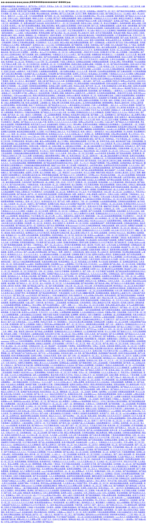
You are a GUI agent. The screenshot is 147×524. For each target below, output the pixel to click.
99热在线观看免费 (97, 83)
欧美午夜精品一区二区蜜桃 (83, 490)
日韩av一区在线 (99, 346)
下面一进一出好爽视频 (89, 201)
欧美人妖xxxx (118, 88)
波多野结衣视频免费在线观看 (79, 476)
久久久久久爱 (131, 55)
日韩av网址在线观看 (119, 134)
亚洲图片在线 (53, 204)
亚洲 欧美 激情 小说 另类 (71, 353)
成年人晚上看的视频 (19, 218)
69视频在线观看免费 (100, 62)
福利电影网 (123, 218)
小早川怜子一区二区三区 (75, 344)
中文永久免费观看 (54, 452)
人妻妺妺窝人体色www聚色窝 (68, 95)
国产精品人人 (134, 440)
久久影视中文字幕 (89, 464)
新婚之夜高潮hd (48, 26)
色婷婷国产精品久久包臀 (86, 21)
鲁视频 (78, 341)
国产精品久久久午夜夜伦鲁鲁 (128, 122)
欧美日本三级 (81, 235)
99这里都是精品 (67, 16)
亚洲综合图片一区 (30, 240)
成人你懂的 (50, 182)
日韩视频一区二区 (102, 64)
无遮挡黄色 (134, 136)
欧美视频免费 (32, 293)
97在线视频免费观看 (81, 136)
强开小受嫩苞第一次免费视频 (43, 144)
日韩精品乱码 (136, 245)
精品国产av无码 (130, 269)
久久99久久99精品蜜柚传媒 (127, 67)
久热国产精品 (79, 370)
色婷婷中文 (78, 295)
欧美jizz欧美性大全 (114, 40)
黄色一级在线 (19, 35)
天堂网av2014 (94, 175)
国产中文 (42, 353)
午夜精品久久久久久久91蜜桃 (105, 18)
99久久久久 (121, 233)
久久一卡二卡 (11, 288)
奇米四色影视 (10, 76)
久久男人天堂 (98, 341)
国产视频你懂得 (85, 363)
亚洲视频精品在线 (104, 189)
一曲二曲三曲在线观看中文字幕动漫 (97, 146)
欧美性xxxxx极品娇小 (97, 235)
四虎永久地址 (86, 23)
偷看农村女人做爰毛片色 (75, 93)
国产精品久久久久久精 (55, 81)
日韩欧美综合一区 (107, 300)
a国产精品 (12, 160)
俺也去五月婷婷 (76, 177)
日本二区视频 (137, 421)
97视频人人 (117, 399)
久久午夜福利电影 (116, 182)
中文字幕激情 (52, 423)
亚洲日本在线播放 (90, 124)
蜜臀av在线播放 (115, 433)
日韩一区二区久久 (49, 418)
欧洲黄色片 (16, 423)
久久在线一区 (32, 170)
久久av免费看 (34, 322)
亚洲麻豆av (26, 305)
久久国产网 (75, 218)
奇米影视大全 (42, 380)
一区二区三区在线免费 (70, 23)
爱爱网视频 (105, 187)
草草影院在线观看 (8, 194)
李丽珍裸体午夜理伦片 (33, 389)
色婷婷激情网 (125, 23)
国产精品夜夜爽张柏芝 (48, 293)
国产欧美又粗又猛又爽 (13, 209)
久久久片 (94, 228)
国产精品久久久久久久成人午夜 (54, 112)
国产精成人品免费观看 (99, 136)
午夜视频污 (6, 423)
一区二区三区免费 (39, 433)
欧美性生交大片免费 (109, 259)
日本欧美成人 (7, 95)
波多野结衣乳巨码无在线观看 (116, 165)
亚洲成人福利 (54, 86)
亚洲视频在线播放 (73, 81)
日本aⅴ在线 (105, 197)
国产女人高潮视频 (46, 213)
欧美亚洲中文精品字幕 (80, 115)
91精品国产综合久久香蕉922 (25, 339)
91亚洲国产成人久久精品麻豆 (35, 74)
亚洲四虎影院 (132, 213)
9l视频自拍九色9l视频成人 (109, 124)
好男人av (14, 341)
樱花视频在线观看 (19, 478)
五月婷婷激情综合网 (126, 47)
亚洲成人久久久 (65, 124)
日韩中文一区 (140, 40)
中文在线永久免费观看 (15, 384)
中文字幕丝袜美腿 (114, 76)
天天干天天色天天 (90, 59)
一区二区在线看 (51, 230)
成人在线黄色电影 (22, 144)
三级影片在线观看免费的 (124, 95)
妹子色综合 (49, 303)
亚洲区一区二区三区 (40, 59)
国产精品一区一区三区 (48, 281)
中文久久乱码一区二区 (98, 418)
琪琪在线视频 (119, 384)
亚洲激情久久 (13, 187)
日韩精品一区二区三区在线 (111, 204)
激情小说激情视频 (85, 18)
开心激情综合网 (132, 384)
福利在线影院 (7, 33)
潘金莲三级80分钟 (122, 103)
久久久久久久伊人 (31, 254)
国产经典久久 (121, 428)
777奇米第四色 (24, 334)
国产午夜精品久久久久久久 (15, 452)
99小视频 (71, 112)
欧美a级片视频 (120, 33)
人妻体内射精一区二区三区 (134, 409)
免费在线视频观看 (69, 18)
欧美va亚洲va (76, 103)
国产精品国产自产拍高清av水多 (25, 91)
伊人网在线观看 (95, 358)
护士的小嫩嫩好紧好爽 (62, 160)
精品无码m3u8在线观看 (65, 327)
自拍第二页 (98, 23)
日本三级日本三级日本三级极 (110, 160)
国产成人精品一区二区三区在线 (64, 33)
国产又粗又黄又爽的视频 (12, 74)
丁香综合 (123, 238)
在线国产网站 (23, 483)
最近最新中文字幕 (124, 406)
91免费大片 (68, 76)
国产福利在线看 (78, 449)
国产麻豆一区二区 (39, 401)
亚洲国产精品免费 (19, 98)
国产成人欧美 (61, 100)
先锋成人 (129, 170)
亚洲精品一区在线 (112, 474)
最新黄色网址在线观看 (119, 250)
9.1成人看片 (122, 336)
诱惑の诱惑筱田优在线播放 (44, 95)
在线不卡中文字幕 (92, 144)
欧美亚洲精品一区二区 (28, 129)
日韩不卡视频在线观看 (22, 476)
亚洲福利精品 (6, 79)
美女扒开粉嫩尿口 (111, 23)
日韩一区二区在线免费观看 (52, 67)
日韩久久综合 (135, 344)
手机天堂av (140, 192)
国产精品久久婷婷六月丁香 (96, 370)
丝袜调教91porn (76, 151)
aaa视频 (134, 368)
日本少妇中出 (11, 363)
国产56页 (97, 81)
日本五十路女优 (127, 100)
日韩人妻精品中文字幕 (101, 303)
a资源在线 (59, 368)
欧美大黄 (114, 430)
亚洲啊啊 (75, 315)
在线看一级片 (95, 298)
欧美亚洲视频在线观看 (67, 139)
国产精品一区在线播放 (33, 370)
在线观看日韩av (89, 16)
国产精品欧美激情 (119, 168)
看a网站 (16, 122)
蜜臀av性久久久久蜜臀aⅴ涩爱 (70, 486)
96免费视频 (74, 197)
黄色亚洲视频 (91, 498)
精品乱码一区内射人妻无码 (117, 173)
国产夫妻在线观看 (56, 286)
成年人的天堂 (121, 226)
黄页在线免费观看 (107, 185)
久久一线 (100, 269)
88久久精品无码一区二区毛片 (86, 445)
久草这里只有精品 (118, 197)
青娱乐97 (66, 173)
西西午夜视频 (53, 129)
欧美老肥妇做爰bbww (69, 57)
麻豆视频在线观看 (13, 182)
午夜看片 (75, 413)
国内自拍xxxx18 (92, 515)
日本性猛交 (98, 209)
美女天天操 (140, 380)
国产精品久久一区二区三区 (70, 238)
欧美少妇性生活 (18, 233)
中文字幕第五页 (73, 132)
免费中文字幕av (15, 257)
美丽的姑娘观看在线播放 (65, 21)
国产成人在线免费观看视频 (92, 170)
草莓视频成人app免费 (137, 481)
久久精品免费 (65, 254)
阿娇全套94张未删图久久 (39, 397)
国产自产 (57, 18)
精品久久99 (64, 204)
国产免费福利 (41, 204)
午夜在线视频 (82, 435)
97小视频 (69, 481)
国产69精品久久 (68, 341)
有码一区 (20, 495)
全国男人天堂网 (32, 173)
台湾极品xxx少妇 (47, 478)
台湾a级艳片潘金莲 (44, 160)
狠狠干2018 (61, 28)
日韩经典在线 (78, 252)
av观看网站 (69, 264)
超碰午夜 (24, 47)
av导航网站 (77, 447)
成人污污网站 (63, 141)
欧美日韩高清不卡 (52, 23)
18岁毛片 (87, 505)
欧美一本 (52, 322)
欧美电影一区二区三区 (15, 62)
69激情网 (84, 211)
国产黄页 (27, 245)
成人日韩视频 (122, 52)
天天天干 (70, 182)
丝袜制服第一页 (115, 262)
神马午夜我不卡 (59, 223)
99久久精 (78, 59)
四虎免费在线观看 (112, 38)
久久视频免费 (97, 127)
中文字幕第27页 (37, 216)
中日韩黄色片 (41, 42)
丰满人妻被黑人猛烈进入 (96, 194)
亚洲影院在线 (118, 146)
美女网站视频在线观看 (131, 252)
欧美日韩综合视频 (56, 380)
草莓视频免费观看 (22, 124)
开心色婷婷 (128, 132)
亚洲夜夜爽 (14, 324)
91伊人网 (119, 291)
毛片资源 (104, 100)
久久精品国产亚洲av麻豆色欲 (36, 38)
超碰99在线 (30, 197)
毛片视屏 (39, 242)
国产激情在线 (131, 486)
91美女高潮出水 (41, 510)
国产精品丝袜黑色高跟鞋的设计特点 (58, 163)
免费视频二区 (138, 221)
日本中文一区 (38, 187)
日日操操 (90, 449)
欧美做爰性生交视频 (10, 358)
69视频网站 (96, 278)
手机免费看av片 (90, 397)
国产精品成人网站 (102, 283)
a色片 (60, 76)
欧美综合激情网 (69, 180)
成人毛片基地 (105, 228)
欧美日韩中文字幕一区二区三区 (58, 334)
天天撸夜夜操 (29, 380)
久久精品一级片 (130, 14)
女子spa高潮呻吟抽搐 (135, 305)
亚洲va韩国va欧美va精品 (115, 305)
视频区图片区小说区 (96, 14)
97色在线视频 (39, 507)
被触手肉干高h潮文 (112, 206)
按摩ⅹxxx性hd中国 (128, 81)
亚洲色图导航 (100, 76)
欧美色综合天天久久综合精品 (34, 139)
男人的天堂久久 (33, 517)
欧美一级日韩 (49, 79)
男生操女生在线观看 (94, 28)
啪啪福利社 (52, 139)
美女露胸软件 (139, 132)
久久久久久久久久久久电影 (66, 122)
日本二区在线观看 (100, 363)
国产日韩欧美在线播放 (76, 148)
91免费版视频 (65, 312)
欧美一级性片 (86, 132)
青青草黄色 (140, 457)
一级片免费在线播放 (67, 71)
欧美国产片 (105, 413)
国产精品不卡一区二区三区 (40, 206)
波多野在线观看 (16, 100)
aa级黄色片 (21, 71)
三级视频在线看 (37, 334)
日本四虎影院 (85, 303)
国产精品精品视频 (102, 238)
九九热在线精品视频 (18, 163)
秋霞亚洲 (121, 476)
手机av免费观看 (112, 163)
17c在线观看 (119, 55)
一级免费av (34, 52)
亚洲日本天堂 (80, 329)
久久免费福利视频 (46, 170)
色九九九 (49, 440)
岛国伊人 (31, 204)
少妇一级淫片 (25, 115)
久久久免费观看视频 (10, 315)
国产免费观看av (105, 91)
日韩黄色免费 (49, 327)
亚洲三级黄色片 (121, 117)
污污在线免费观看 (36, 16)
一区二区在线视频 (89, 247)
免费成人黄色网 (16, 38)
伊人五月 (83, 192)
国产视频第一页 (44, 276)
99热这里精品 (104, 469)
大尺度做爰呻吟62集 (123, 35)
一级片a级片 (87, 81)
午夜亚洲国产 (78, 187)
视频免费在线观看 (30, 257)
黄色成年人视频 (32, 141)
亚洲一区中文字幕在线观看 (101, 33)
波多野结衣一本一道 (14, 380)
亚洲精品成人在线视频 (78, 250)
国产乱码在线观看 (51, 57)
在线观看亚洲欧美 (50, 486)
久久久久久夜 (89, 120)
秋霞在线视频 (18, 454)
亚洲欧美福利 (68, 59)
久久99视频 (37, 486)
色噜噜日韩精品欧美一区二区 (52, 11)
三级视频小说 (45, 103)
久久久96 (8, 498)
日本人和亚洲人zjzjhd (80, 40)
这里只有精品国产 (105, 21)
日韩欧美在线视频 (32, 112)
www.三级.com (34, 136)
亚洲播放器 (14, 471)
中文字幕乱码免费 (11, 278)
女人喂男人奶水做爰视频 (55, 148)
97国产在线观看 (30, 259)
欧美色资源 (104, 515)
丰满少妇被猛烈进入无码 (112, 86)
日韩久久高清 (130, 158)
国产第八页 (100, 139)
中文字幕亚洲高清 (95, 192)
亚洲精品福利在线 (130, 262)
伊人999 (9, 409)
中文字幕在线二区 (123, 139)
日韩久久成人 (13, 18)
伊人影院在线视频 (81, 83)
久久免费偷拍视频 (9, 117)
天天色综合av (35, 382)
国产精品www (25, 59)
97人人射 (69, 348)
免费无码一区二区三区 (58, 211)
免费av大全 (108, 486)
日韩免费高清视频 (13, 344)
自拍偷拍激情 (81, 291)
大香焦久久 (90, 404)
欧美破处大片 (11, 235)
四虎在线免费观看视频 (85, 47)
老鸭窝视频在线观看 (74, 310)
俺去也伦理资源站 (137, 120)
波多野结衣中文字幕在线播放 (18, 148)
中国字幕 (79, 505)
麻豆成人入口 (137, 228)
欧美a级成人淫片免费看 (98, 74)
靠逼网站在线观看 (42, 264)
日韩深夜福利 (65, 421)
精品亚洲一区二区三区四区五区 (24, 271)
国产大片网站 (52, 47)
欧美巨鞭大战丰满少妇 (31, 175)
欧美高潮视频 (21, 462)
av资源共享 (110, 42)
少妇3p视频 (138, 351)
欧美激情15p (37, 493)
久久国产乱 (28, 180)
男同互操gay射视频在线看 (55, 324)
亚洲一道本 (62, 356)
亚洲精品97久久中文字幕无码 (22, 28)
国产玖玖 (119, 42)
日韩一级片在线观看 (49, 136)
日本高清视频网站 (26, 341)
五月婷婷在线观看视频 (106, 93)
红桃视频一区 (45, 257)
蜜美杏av (142, 91)
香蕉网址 (52, 512)
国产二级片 (118, 454)
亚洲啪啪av (124, 120)
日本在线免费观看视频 (72, 199)
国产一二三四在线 (24, 158)
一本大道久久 (54, 510)
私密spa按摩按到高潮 (50, 307)
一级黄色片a (118, 91)
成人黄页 (40, 351)
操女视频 (12, 283)
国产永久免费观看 (116, 334)
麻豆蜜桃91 (131, 233)
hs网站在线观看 (75, 52)
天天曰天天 (137, 35)
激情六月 (12, 16)
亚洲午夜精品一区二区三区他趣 (89, 327)
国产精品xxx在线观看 (32, 269)
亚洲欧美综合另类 (134, 288)
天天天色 (90, 471)
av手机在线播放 (53, 353)
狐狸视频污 (18, 151)
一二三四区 (19, 33)
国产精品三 (53, 252)
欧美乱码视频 (22, 105)
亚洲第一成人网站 (64, 127)
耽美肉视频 (93, 91)
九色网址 (116, 423)
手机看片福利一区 (25, 510)
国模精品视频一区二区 (108, 445)
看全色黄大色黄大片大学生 (62, 375)
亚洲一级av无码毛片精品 (84, 348)
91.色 (73, 293)
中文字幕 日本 (65, 447)
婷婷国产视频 (31, 384)
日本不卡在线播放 (38, 107)
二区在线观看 (135, 235)
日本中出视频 (85, 69)
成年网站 (55, 14)
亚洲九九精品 (10, 177)
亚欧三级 (41, 81)
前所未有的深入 (77, 144)
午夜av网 (99, 490)
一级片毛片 (82, 88)
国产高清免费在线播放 (31, 26)
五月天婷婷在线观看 (66, 437)
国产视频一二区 (97, 115)
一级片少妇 (43, 91)
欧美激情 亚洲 (102, 375)
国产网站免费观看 (25, 250)
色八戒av (91, 30)
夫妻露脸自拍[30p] (43, 466)
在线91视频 (57, 146)
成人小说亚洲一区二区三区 (107, 151)
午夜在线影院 (64, 293)
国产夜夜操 (52, 247)
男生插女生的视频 (108, 175)
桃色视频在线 (67, 209)
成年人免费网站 (56, 498)
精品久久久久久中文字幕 (99, 437)
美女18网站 (37, 305)
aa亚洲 (119, 26)
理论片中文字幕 (130, 462)
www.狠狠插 (107, 81)
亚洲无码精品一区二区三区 (63, 235)
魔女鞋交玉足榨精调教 (114, 269)
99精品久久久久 (10, 206)
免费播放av (102, 281)
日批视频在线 (25, 433)
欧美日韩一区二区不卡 (135, 189)
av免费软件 (141, 11)
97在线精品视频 (63, 218)
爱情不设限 (75, 189)
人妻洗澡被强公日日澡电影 (90, 57)
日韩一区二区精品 (46, 271)
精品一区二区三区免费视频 (60, 91)
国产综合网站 (69, 416)
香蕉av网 (55, 103)
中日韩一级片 (100, 245)
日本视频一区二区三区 (52, 199)
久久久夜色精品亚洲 (76, 409)
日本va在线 (17, 493)
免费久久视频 (100, 257)
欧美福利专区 (45, 462)
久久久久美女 (134, 165)
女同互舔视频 (44, 339)
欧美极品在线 (86, 266)
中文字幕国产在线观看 (105, 271)
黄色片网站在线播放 (12, 515)
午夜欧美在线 (27, 168)
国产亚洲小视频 (63, 144)
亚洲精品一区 (85, 197)
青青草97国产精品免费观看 (28, 11)
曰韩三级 (19, 180)
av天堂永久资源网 (127, 105)
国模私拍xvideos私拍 (22, 401)
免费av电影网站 (137, 50)
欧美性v (51, 122)
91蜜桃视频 (9, 112)
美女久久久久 (6, 445)
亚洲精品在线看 (119, 254)
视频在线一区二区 (64, 406)
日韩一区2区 (61, 182)
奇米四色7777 (56, 180)
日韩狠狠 (75, 254)
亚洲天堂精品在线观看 (136, 30)
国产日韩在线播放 (95, 440)
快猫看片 (17, 372)
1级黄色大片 (85, 127)
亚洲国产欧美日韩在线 (30, 392)
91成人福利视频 (77, 339)
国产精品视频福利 (130, 471)
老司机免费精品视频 (59, 50)
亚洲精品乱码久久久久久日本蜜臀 (96, 230)
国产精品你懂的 (87, 283)
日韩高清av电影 (7, 307)
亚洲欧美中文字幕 (107, 52)
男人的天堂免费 (38, 336)
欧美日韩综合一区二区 (79, 156)
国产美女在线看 (84, 55)
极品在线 (82, 35)
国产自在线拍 (102, 334)
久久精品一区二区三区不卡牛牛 (67, 170)
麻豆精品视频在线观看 (26, 132)
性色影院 (50, 372)
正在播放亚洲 (127, 124)
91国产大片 (82, 206)
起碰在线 (110, 346)
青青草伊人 (19, 112)
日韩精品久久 (84, 274)
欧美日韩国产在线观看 (107, 240)
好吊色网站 (79, 129)
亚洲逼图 (19, 291)
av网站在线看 (17, 387)
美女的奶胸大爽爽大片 (76, 28)
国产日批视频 (28, 55)
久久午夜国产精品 (22, 30)
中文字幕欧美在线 (51, 425)
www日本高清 (48, 21)
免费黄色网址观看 (56, 88)
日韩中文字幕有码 (70, 387)
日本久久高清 (114, 281)
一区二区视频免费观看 (52, 115)
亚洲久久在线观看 (124, 394)
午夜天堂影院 (32, 71)
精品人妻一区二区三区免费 (88, 519)
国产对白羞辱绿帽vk (51, 305)
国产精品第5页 (120, 242)
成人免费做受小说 (15, 389)
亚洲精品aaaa (107, 79)
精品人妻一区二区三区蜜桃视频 (24, 50)
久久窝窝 (40, 132)
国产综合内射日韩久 (18, 185)
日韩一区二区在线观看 (49, 62)
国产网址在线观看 (106, 117)
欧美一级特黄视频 (130, 26)
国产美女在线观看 (40, 476)
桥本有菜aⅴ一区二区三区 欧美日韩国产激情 (120, 199)
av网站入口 (33, 93)
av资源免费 (22, 117)
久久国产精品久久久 (37, 47)
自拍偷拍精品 (38, 156)
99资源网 (52, 74)
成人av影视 (74, 233)
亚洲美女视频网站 (74, 469)
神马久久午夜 (19, 197)
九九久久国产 (61, 30)
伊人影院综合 (70, 88)
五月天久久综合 (133, 211)
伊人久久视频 (89, 173)
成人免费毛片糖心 (138, 115)
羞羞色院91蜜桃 (121, 348)
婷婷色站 (97, 317)
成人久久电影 (119, 189)
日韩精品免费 (99, 322)
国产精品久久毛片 (138, 502)
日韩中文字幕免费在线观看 (23, 42)
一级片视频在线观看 (19, 382)
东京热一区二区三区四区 (120, 50)
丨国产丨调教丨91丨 (69, 305)
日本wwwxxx (124, 151)
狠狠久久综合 (38, 18)
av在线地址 (62, 351)
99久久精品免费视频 (113, 132)
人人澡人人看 (22, 16)
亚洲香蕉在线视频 (101, 50)
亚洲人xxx (42, 129)
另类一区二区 (131, 276)
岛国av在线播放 (82, 437)
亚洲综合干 (114, 307)
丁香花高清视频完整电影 (45, 28)
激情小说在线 (91, 252)
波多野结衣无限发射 (117, 288)
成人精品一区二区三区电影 (16, 346)
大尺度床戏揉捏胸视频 (114, 158)
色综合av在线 (79, 86)
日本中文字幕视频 (62, 271)
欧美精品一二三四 (95, 67)
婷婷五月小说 (10, 120)
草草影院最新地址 (27, 242)
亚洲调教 (62, 69)
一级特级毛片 (99, 132)
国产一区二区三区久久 (54, 245)
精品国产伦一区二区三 (106, 11)
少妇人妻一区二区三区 (113, 192)
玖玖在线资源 (73, 69)
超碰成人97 (6, 93)
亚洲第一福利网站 (99, 392)
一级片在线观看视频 (92, 310)
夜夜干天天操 (85, 254)
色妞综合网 (96, 459)
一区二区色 (49, 430)
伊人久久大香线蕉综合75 (133, 76)
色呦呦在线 (96, 55)
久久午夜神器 (27, 394)
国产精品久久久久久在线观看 (16, 88)
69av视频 (52, 406)
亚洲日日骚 (34, 146)
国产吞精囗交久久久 (113, 14)
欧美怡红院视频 (134, 83)
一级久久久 (114, 105)
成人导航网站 (77, 185)
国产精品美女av (123, 115)
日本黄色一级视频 (88, 189)
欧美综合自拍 (42, 105)
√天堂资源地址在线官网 (103, 286)
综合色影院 (112, 500)
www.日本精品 (67, 83)
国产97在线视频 (127, 274)
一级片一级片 (22, 120)
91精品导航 (104, 59)
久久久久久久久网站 (21, 79)
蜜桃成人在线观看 (8, 11)
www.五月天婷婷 (83, 79)
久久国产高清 (78, 160)
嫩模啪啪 (88, 129)
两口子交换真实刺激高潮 (53, 300)
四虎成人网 (69, 38)
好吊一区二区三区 (115, 329)
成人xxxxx (31, 247)
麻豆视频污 (100, 502)
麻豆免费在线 (102, 433)
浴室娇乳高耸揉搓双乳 (33, 327)
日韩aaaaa (73, 221)
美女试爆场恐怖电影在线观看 (55, 319)
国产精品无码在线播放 (126, 11)
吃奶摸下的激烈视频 (61, 315)
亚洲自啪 (22, 266)
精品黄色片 (49, 228)
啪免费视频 (86, 401)
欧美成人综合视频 (29, 276)
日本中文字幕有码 (14, 240)
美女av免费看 (77, 334)
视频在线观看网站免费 (26, 351)
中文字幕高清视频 (91, 185)
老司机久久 (89, 187)
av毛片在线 (111, 245)
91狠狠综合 (111, 502)
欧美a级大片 (130, 146)
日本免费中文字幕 (19, 93)
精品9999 (74, 274)
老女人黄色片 (88, 377)
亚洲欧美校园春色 (70, 242)
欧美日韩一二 (135, 38)
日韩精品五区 (114, 274)
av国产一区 (68, 404)
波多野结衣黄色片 (90, 98)
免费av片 (105, 250)
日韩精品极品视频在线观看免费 (26, 153)
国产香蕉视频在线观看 (13, 245)
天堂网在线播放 (88, 433)
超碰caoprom (26, 486)
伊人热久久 (44, 151)
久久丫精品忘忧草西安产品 (55, 394)
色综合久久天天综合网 (54, 187)
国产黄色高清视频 (64, 74)
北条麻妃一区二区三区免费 (37, 211)
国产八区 (95, 26)
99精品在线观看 (108, 226)
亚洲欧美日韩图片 (62, 40)
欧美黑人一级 (15, 26)
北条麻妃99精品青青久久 (92, 319)
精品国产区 (139, 476)
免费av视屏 (127, 221)
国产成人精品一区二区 (33, 100)
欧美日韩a (8, 394)
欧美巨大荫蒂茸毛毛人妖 (60, 397)
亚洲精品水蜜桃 (111, 440)
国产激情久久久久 (124, 331)
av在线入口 (60, 310)
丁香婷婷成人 (134, 194)
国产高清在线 (91, 160)
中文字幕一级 (93, 141)
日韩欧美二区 (45, 146)
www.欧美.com (12, 57)
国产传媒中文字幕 (55, 433)
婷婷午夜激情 (25, 18)
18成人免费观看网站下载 (14, 103)
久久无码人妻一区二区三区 (38, 98)
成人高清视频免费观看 (111, 57)
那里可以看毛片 (45, 83)
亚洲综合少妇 (38, 45)
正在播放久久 (129, 192)
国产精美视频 (114, 404)
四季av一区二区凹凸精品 (44, 288)
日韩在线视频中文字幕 (38, 88)
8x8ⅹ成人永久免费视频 (116, 129)
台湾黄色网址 (43, 358)
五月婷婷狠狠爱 (123, 245)
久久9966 (78, 16)
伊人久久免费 (11, 250)
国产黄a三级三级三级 (82, 168)
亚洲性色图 (43, 377)
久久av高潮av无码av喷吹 (94, 295)
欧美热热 (44, 416)
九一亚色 (127, 421)
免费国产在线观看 (135, 226)
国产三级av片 (116, 377)
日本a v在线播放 (25, 110)
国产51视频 (105, 45)
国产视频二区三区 (11, 421)
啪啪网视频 (121, 30)
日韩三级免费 (24, 360)
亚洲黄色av (46, 110)
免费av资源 (47, 464)
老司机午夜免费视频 (72, 245)
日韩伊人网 (6, 478)
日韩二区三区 (25, 464)
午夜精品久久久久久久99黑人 (65, 55)
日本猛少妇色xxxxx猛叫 (80, 228)
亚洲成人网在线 (14, 139)
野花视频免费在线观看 (119, 136)
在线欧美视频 (94, 250)
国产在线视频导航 (31, 151)
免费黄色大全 (27, 69)
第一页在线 (25, 278)
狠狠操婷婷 (9, 488)
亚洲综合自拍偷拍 (91, 177)
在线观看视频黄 (134, 498)
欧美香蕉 (132, 209)
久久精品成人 (107, 454)
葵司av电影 (134, 339)
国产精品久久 (105, 519)
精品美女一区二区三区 (94, 406)
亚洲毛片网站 (36, 356)
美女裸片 (36, 67)
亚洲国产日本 (115, 452)
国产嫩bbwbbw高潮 (33, 21)
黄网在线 (72, 519)
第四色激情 (119, 16)
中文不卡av (95, 110)
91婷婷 (59, 242)
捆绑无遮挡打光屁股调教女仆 (98, 411)
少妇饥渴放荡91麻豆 (85, 139)
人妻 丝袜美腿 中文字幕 (131, 110)
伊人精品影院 (91, 240)
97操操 (30, 507)
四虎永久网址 (121, 185)
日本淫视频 (65, 103)
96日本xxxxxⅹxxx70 (98, 221)
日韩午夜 (40, 303)
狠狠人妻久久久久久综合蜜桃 (46, 363)
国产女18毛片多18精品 (125, 319)
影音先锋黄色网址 (109, 148)
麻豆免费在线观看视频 (79, 42)
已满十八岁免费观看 (99, 105)
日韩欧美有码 (65, 185)
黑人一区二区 (19, 238)
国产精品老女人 (44, 295)
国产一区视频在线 (97, 42)
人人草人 (59, 216)
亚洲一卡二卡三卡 (81, 163)
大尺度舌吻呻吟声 (70, 35)
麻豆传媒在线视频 (56, 38)
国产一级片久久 (10, 300)
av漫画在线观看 (108, 317)
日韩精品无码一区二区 (38, 346)
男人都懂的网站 (24, 437)
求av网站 (20, 76)
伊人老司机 (121, 107)
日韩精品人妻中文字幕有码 (127, 317)
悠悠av (8, 91)
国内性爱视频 (115, 252)
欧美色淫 (42, 127)
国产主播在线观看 (124, 71)
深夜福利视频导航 (48, 517)
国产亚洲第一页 (12, 47)
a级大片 (57, 298)
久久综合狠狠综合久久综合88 (92, 312)
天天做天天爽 (6, 274)
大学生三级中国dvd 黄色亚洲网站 (114, 401)
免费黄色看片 (112, 339)
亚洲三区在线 (10, 71)
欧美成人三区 (109, 67)
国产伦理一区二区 (93, 86)
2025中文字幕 (112, 478)
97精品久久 (9, 365)
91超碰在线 (126, 397)
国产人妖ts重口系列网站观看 (46, 69)
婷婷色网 (113, 515)
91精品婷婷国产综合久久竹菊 (44, 437)
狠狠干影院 (100, 173)
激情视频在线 (79, 404)
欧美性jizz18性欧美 (30, 312)
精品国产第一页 (27, 310)
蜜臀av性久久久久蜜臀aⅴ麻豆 (31, 57)
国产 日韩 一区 (89, 271)
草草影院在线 (33, 462)
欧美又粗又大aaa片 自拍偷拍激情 (44, 124)
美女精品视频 (44, 50)
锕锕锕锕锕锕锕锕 (34, 163)
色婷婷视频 (89, 339)
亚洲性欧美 (137, 153)
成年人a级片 (67, 495)
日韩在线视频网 (117, 382)
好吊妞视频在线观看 (66, 336)
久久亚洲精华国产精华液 (93, 331)
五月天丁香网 (81, 14)
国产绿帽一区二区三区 (83, 209)
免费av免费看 (79, 382)
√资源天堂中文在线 (91, 52)
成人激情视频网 (115, 266)
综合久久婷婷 (127, 57)
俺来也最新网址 (113, 387)
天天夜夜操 (141, 209)
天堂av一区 (83, 372)
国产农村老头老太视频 (59, 177)
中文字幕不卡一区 (80, 358)
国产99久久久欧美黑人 (50, 189)
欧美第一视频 (21, 286)
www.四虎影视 (12, 216)
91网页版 (123, 194)
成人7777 (37, 110)
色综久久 (77, 375)
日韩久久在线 (113, 194)
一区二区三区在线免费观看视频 (109, 216)
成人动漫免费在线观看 (44, 40)
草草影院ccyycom (32, 62)
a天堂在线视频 (58, 344)
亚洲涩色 (130, 69)
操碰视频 (75, 312)
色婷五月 (116, 81)
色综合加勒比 (47, 269)
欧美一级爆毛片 (10, 437)
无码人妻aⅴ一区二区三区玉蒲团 (81, 153)
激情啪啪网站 (108, 103)
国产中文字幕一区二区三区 (111, 421)
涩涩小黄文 (116, 437)
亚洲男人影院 (67, 86)
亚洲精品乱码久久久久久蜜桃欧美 (90, 112)
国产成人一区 (49, 117)
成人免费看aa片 (78, 471)
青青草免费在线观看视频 (37, 266)
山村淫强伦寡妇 (96, 165)
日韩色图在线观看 (52, 209)
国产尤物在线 (55, 59)
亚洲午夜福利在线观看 (120, 187)
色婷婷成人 (110, 139)
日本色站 (112, 233)
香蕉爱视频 (51, 127)
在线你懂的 (121, 211)
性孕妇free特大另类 (97, 387)
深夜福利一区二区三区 (130, 28)
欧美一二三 (6, 134)
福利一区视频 (114, 100)
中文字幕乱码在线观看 (71, 464)
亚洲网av (138, 18)
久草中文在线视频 (117, 59)
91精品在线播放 (31, 33)
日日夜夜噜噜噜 (110, 127)
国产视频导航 (77, 45)
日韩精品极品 (15, 447)
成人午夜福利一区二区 (34, 221)
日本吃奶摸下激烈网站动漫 (33, 182)
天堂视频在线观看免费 (60, 339)
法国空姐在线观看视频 (17, 399)
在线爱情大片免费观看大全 (113, 276)
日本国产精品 (85, 278)
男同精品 (66, 115)
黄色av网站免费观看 (16, 21)
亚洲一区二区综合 (19, 134)
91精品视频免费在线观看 (30, 262)
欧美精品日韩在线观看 (123, 79)
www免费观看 (37, 79)
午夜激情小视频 (57, 93)
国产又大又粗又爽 (67, 14)
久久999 (76, 127)
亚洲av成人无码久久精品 (20, 317)
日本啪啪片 (100, 365)
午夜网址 (96, 197)
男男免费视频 (128, 62)
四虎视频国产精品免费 (107, 353)
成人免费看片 (64, 401)
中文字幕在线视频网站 (126, 341)
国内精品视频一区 (123, 507)
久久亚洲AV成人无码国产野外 (13, 293)
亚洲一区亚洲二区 (105, 397)
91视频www (74, 211)
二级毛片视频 (110, 341)
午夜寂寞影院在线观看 (104, 35)
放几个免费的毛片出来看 (84, 213)
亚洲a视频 (111, 153)
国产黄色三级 (19, 295)
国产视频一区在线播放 (43, 250)
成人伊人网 (49, 216)
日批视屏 (134, 500)
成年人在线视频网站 (41, 375)
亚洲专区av (41, 226)
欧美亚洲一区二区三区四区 (78, 223)
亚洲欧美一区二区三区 (120, 228)
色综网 (78, 317)
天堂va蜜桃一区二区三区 (134, 442)
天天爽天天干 (109, 319)
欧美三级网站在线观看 (136, 278)
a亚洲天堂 (93, 156)
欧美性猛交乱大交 (49, 201)
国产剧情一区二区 (52, 16)
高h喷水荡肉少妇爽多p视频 (82, 64)
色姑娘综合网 (19, 409)
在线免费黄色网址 (114, 221)
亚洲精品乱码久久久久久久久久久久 (110, 213)
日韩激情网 (6, 42)
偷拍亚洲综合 (24, 216)
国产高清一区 (13, 115)
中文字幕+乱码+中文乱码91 (12, 67)
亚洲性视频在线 (64, 194)
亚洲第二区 (89, 134)
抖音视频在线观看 (61, 250)
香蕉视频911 (62, 322)
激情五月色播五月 (126, 18)
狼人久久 (23, 136)
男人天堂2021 (134, 134)
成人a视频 (136, 98)
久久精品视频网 (7, 192)
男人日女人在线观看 (105, 16)
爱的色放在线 (131, 182)
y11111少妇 (50, 45)
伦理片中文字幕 (92, 204)
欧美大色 (132, 336)
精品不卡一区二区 (74, 512)
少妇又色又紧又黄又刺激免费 (123, 469)
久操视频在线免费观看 (48, 71)
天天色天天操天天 (59, 257)
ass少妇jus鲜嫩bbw (130, 413)
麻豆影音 (20, 40)
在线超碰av (91, 11)
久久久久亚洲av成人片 (74, 134)
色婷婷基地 (65, 189)
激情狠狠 (68, 187)
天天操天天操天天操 (98, 425)
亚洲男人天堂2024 (80, 74)
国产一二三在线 (32, 409)
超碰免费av (127, 160)
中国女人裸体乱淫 (67, 62)
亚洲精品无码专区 (30, 213)
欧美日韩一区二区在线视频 (109, 247)
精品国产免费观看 (97, 163)
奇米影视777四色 (47, 153)
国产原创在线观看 (123, 153)
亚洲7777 (95, 421)
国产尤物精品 (19, 440)
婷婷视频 (114, 238)
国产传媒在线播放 (17, 173)
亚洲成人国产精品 (121, 21)
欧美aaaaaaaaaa (72, 226)
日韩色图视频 (137, 141)
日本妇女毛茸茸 (50, 356)
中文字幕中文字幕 (110, 351)
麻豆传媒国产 (31, 81)
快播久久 (5, 173)
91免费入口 (68, 329)
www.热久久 (120, 517)
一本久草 (139, 216)
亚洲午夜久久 (19, 368)
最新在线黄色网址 (20, 146)
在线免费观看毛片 (103, 423)
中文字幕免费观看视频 (79, 418)
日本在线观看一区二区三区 (54, 192)
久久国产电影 (57, 399)
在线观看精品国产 (97, 223)
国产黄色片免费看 (58, 500)
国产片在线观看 (95, 211)
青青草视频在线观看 (50, 175)
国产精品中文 (93, 88)
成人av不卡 (44, 52)
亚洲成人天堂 (30, 76)
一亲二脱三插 (81, 416)
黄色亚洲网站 (21, 490)
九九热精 (121, 170)
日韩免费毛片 (81, 175)
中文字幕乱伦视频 (74, 98)
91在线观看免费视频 (108, 201)
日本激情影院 (88, 76)
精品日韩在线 (89, 151)
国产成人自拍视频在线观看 (98, 430)
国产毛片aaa (139, 170)
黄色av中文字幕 (58, 110)
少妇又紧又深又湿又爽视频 (12, 223)
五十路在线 (32, 127)
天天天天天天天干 (126, 230)
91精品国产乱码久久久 (11, 505)
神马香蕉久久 (107, 55)
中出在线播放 (140, 62)
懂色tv (97, 187)
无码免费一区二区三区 (33, 223)
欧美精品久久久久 (56, 134)
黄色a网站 (77, 124)
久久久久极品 (33, 478)
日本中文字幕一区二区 (14, 230)
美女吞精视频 (122, 493)
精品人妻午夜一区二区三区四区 (47, 168)
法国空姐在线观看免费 (131, 310)
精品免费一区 (129, 454)
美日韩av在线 (95, 79)
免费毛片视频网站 (11, 59)
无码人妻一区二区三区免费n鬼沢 (75, 298)
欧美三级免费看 (89, 512)
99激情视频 (54, 238)
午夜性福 (28, 67)
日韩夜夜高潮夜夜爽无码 (37, 134)
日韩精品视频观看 (61, 384)
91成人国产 (110, 122)
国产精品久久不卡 (67, 175)
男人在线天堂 (83, 33)
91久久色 (28, 495)
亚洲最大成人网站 (38, 274)
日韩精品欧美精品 (131, 223)
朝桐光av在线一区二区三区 (126, 346)
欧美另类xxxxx (140, 93)
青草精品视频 (44, 33)
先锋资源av (30, 40)
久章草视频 (14, 242)
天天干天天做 (137, 416)
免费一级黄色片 (79, 194)
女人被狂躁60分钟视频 (71, 146)
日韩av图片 (6, 454)
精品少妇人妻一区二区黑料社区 (115, 298)
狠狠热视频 (90, 216)
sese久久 (45, 177)
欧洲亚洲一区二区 (48, 64)
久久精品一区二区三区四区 (36, 406)
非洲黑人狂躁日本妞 (89, 488)
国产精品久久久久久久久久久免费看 (125, 389)
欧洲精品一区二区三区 (58, 52)
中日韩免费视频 (63, 64)
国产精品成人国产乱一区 (27, 194)
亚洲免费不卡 (76, 271)
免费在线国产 (26, 45)
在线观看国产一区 (102, 377)
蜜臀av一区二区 (61, 221)
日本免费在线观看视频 (106, 71)
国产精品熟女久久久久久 (34, 209)
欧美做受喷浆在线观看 (65, 79)
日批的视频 (122, 312)
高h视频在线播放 (38, 278)
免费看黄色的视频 (102, 134)
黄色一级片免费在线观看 (106, 47)
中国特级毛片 (43, 35)
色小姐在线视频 (28, 344)
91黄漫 (87, 45)
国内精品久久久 (14, 276)
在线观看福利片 (78, 478)
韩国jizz (17, 488)
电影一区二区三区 (94, 344)
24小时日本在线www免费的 (134, 257)
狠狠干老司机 (34, 120)
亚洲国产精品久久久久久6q (85, 107)
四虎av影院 (92, 416)
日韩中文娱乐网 (83, 26)
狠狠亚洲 (27, 493)
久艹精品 (133, 45)
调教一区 (17, 69)
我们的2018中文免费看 (19, 52)
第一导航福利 (100, 339)
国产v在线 (124, 38)
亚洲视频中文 (128, 40)
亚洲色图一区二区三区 (130, 423)
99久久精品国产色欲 (119, 45)
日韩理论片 (124, 339)
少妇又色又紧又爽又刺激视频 (81, 322)
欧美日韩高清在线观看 (47, 194)
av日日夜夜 (97, 69)
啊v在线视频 (83, 510)
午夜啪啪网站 (88, 238)
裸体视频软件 (67, 168)
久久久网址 (99, 122)
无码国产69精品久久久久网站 (16, 348)
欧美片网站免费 (115, 177)
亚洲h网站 (56, 341)
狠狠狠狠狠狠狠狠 (38, 360)
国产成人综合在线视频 (26, 160)
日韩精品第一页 (37, 148)
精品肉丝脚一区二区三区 (127, 358)
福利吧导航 (41, 247)
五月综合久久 (106, 356)
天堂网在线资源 (18, 141)
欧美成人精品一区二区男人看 (53, 120)
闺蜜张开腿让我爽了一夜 (133, 291)
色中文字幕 (112, 481)
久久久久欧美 (53, 42)
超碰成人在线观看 (43, 344)
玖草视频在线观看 (63, 45)
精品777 (32, 105)
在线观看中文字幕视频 (108, 98)
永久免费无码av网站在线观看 (54, 469)
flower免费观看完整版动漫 (52, 329)
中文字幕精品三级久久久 (55, 132)
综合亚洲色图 (44, 93)
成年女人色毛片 (23, 107)
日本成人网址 (115, 62)
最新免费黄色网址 (52, 156)
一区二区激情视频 (8, 158)
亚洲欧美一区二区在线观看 (86, 182)
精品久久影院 (132, 33)
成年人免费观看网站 (43, 55)
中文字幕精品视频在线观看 (113, 459)
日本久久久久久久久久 (63, 213)
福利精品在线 (11, 266)
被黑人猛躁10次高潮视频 (66, 26)
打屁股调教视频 (115, 363)
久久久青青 (73, 100)
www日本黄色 (77, 173)
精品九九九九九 (55, 416)
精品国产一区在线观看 (57, 346)
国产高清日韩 (61, 117)
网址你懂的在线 (43, 14)
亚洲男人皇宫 (52, 336)
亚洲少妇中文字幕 (137, 64)
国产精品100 (137, 163)
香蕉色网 (93, 71)
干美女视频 (135, 375)
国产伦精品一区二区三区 (75, 11)
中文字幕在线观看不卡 (77, 30)
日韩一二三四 (121, 209)
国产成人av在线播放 (112, 490)
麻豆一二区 (57, 173)
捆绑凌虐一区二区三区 (45, 197)
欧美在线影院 (110, 295)
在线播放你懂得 (87, 218)
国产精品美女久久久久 (57, 105)
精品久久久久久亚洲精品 (106, 30)
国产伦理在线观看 (41, 180)
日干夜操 (79, 38)
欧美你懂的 (62, 409)
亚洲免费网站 (45, 235)
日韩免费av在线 (44, 399)
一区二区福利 (131, 59)
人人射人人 (93, 442)
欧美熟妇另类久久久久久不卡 (81, 50)
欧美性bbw (37, 177)
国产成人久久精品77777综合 (128, 327)
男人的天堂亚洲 (74, 319)
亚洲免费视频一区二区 (99, 452)
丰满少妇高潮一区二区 (49, 185)
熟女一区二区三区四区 (106, 107)
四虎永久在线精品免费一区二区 (118, 365)
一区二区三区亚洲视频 (125, 175)
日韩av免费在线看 (131, 42)
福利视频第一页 (16, 23)
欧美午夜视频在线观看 (59, 151)
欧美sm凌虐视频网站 (117, 418)
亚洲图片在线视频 (8, 132)
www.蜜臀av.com (126, 351)
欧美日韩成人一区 (106, 488)
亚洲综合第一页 (34, 418)
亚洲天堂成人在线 (107, 141)
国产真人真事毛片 (49, 445)
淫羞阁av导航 (110, 312)
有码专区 (78, 76)
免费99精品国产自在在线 (34, 23)
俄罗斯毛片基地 (37, 30)
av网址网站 (50, 30)
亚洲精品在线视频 (83, 62)
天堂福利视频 (118, 447)
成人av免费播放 (123, 502)
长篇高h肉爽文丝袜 (112, 28)
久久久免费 (27, 156)
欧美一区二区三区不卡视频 (24, 14)
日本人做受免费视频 (51, 493)
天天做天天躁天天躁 (74, 120)
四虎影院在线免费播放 (38, 86)
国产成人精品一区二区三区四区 (75, 259)
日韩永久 (132, 185)
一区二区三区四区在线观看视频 (89, 517)
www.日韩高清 (106, 144)
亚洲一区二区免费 (68, 165)
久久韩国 (48, 18)
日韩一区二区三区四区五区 (29, 64)
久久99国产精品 (130, 91)
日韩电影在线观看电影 (101, 168)
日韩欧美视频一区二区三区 (129, 148)
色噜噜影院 (86, 158)
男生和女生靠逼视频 (72, 158)
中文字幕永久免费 (9, 64)
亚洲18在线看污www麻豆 (116, 83)
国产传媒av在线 (124, 98)
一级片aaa (15, 262)
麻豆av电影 (136, 23)
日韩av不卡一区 (86, 233)
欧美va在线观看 (32, 103)
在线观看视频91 (99, 129)
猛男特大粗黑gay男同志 (93, 38)
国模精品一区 (31, 35)
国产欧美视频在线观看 (136, 129)
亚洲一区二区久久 (17, 81)
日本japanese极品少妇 (23, 95)
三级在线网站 (134, 52)
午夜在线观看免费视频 (34, 230)
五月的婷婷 (105, 110)
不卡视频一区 (6, 14)
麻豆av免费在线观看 (48, 141)
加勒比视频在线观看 (78, 141)
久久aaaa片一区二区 (16, 329)
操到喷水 (83, 315)
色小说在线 (103, 262)
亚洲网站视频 (126, 206)
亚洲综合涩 (25, 500)
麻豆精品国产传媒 (123, 141)
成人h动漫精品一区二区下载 (106, 218)
